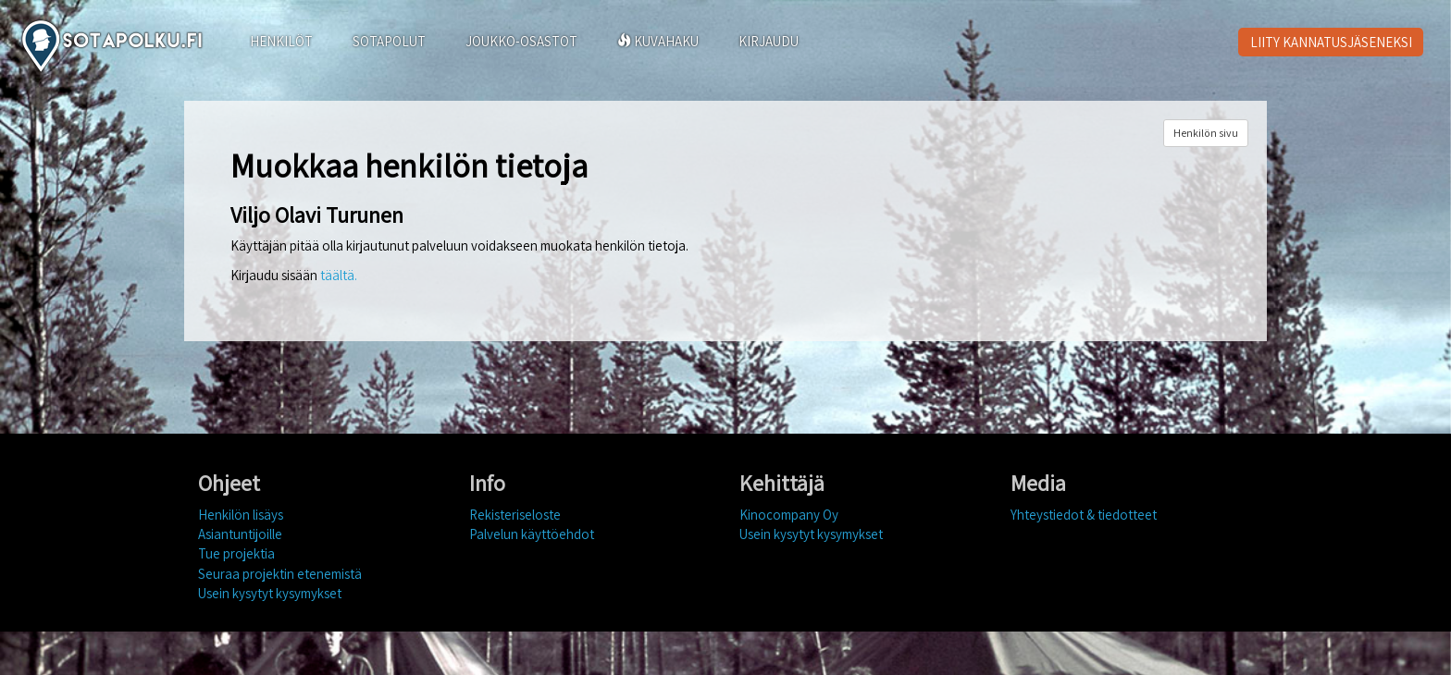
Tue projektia (236, 553)
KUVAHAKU (658, 41)
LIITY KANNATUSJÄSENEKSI (1331, 42)
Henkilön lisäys (240, 514)
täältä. (338, 275)
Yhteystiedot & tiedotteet (1084, 514)
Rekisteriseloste (515, 514)
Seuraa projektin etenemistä (280, 574)
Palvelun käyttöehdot (531, 534)
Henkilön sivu (1205, 133)
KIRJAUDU (768, 41)
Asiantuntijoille (240, 534)
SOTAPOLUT (389, 41)
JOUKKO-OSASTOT (521, 41)
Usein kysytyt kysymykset (269, 593)
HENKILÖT (281, 41)
